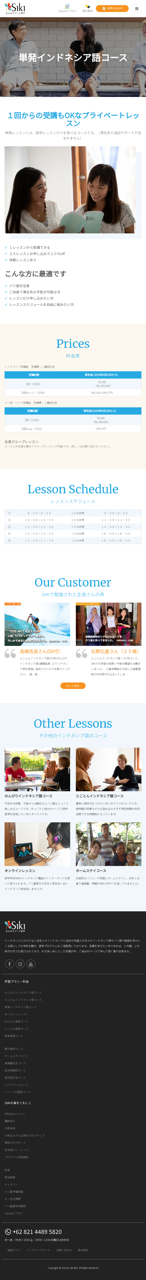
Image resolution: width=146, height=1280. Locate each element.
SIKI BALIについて (15, 1114)
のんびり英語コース (16, 1021)
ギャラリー (11, 1184)
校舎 (7, 1170)
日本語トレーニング (17, 1150)
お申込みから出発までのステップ (24, 1135)
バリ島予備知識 (14, 1191)
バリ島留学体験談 (15, 1206)
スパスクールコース (16, 1085)
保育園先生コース (15, 1063)
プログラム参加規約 (17, 1157)
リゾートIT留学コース (18, 1092)
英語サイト (14, 1250)
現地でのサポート (15, 1143)
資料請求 (87, 8)
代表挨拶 (10, 1128)
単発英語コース (14, 1036)
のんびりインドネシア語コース (23, 992)
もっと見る (73, 686)
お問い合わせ (112, 8)
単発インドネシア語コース (20, 1007)
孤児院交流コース (15, 1077)
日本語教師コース (15, 1070)
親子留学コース (14, 1049)
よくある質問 (13, 1199)
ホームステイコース (16, 1056)
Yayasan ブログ (67, 8)
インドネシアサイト (38, 1250)
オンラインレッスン (17, 1014)
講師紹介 (10, 1121)
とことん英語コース (16, 1028)
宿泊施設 (10, 1177)
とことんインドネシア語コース (23, 1000)
